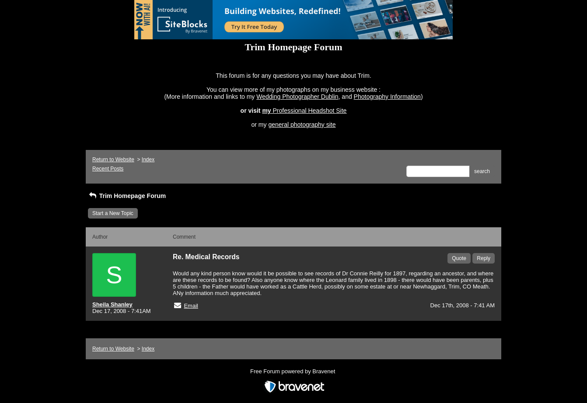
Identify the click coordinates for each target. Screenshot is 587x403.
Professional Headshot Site (310, 110)
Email (191, 305)
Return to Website (113, 159)
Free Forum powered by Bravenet (293, 371)
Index (148, 159)
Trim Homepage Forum (127, 195)
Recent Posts (107, 169)
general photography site (301, 124)
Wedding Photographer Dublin (297, 96)
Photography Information (387, 96)
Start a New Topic (112, 213)
